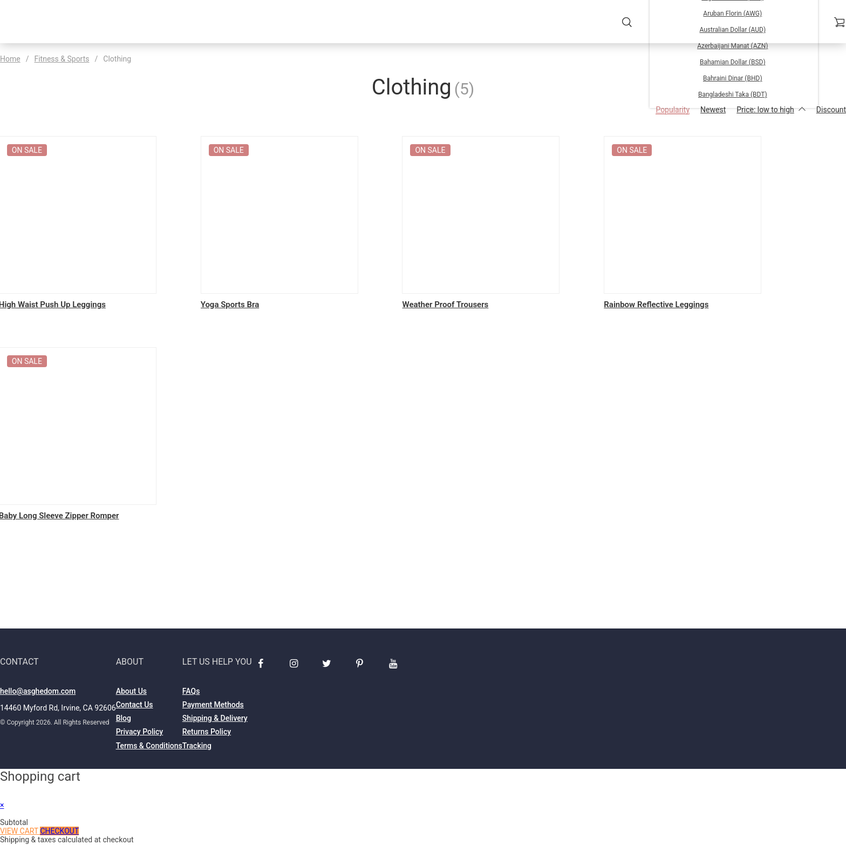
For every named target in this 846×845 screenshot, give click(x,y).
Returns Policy (206, 733)
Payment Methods (213, 705)
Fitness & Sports (61, 59)
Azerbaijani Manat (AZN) (732, 46)
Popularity (673, 109)
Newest (713, 109)
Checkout (59, 832)
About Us (131, 692)
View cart (20, 832)
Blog (123, 719)
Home (10, 59)
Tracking (197, 746)
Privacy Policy (139, 733)
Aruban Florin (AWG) (732, 13)
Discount (831, 109)
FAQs (191, 692)
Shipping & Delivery (215, 719)
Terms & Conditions (149, 746)
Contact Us (134, 705)
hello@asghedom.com (38, 692)
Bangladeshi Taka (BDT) (732, 94)
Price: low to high (771, 109)
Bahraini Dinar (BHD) (732, 78)
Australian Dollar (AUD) (732, 29)
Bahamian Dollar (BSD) (733, 62)
